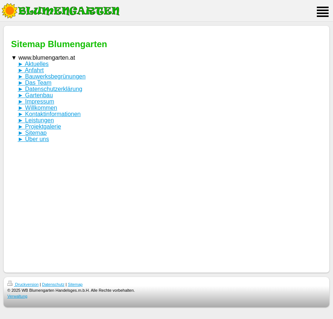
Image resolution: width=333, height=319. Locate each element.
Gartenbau (35, 95)
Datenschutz (53, 284)
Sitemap (32, 132)
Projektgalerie (39, 126)
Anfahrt (31, 70)
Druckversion (23, 284)
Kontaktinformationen (49, 114)
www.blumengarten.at (43, 58)
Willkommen (37, 107)
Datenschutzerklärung (50, 89)
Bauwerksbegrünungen (52, 76)
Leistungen (36, 120)
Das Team (34, 82)
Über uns (33, 139)
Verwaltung (17, 296)
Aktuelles (33, 64)
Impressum (36, 101)
